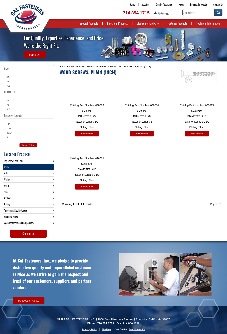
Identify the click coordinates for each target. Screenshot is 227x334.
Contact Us (218, 4)
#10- (8, 86)
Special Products (89, 23)
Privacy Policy (89, 329)
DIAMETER (28, 92)
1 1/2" (9, 128)
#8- (7, 81)
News (181, 4)
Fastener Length (28, 115)
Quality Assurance (164, 4)
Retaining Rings (11, 217)
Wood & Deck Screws (106, 66)
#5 (7, 100)
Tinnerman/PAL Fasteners (15, 210)
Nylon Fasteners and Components (19, 223)
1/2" (8, 124)
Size (28, 68)
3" (7, 137)
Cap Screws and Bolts (13, 161)
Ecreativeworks (137, 329)
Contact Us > (34, 55)
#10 (8, 109)
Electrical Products (117, 23)
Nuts (6, 173)
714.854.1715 (136, 12)
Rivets (6, 186)
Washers (7, 179)
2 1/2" (9, 133)
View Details (87, 133)
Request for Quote (198, 4)
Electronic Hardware (148, 23)
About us (145, 4)
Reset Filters (28, 145)
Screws (90, 66)
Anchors (7, 198)
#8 (7, 105)
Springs (7, 204)
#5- (7, 77)
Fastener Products (177, 23)
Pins (5, 192)
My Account (163, 13)
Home (132, 4)
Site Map (106, 329)
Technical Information (208, 23)
